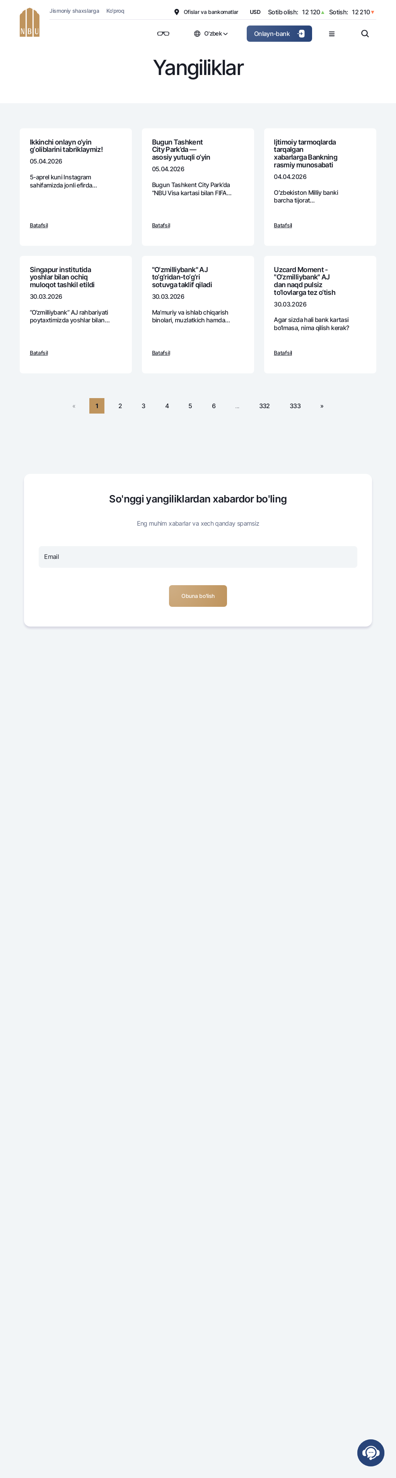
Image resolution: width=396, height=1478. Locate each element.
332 (264, 406)
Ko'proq (115, 10)
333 (295, 406)
